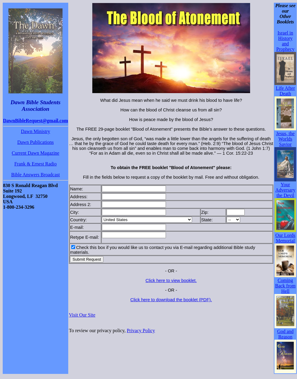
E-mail (76, 227)
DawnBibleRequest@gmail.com (35, 120)
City (74, 212)
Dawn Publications (35, 142)
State (206, 219)
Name (76, 188)
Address (78, 196)
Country (77, 219)
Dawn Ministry (35, 131)
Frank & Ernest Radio (35, 163)
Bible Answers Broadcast (35, 174)
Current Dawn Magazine (35, 153)
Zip (204, 212)
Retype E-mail (84, 237)
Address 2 (80, 204)
